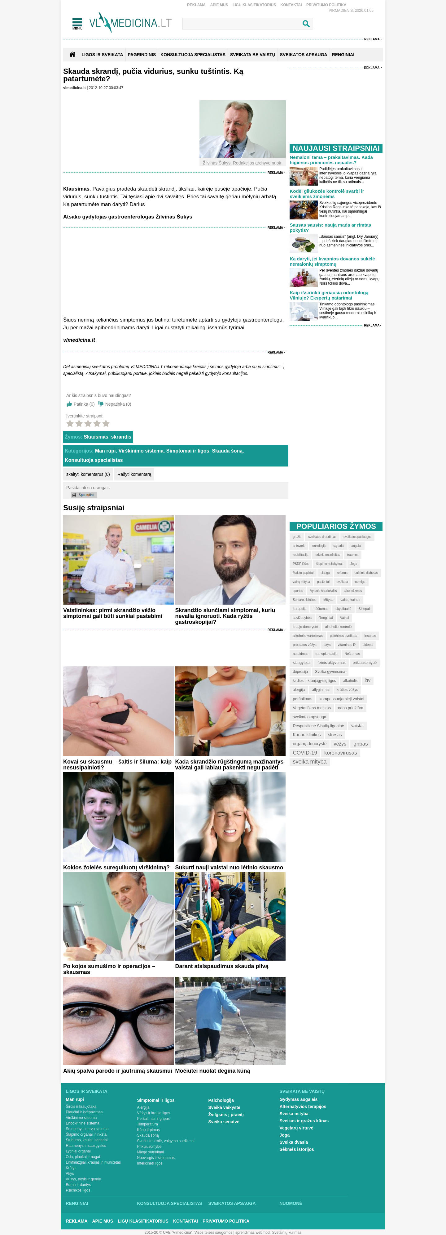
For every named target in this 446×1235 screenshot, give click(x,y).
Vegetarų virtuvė (296, 1127)
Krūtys (71, 1168)
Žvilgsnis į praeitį (226, 1114)
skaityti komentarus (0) (88, 474)
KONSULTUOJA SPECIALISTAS (192, 54)
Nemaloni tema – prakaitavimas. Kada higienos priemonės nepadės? (331, 160)
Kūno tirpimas (148, 1130)
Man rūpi (105, 450)
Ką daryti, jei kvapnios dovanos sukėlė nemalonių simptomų (332, 261)
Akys (70, 1173)
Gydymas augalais (299, 1099)
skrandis (121, 436)
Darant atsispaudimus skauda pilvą (221, 966)
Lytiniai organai (78, 1151)
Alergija (143, 1107)
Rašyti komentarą (134, 474)
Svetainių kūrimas (287, 1232)
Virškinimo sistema (141, 450)
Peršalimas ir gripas (153, 1118)
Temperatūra (147, 1124)
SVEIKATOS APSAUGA (303, 54)
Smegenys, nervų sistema (87, 1129)
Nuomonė (291, 1203)
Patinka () (84, 404)
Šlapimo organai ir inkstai (86, 1134)
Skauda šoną (227, 450)
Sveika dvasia (294, 1142)
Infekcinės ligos (150, 1163)
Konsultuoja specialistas (94, 460)
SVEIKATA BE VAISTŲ (252, 54)
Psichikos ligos (78, 1190)
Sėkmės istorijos (297, 1149)
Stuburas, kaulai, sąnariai (87, 1140)
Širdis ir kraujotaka (81, 1106)
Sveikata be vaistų (302, 1091)
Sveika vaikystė (224, 1107)
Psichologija (221, 1100)
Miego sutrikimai (150, 1152)
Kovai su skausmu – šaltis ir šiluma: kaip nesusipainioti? (117, 765)
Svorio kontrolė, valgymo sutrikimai (166, 1141)
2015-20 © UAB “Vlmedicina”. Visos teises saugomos (188, 1232)
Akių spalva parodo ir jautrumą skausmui (117, 1071)
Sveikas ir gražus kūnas (304, 1120)
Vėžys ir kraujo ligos (153, 1113)
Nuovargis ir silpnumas (156, 1158)
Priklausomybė (149, 1146)
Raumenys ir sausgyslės (86, 1145)
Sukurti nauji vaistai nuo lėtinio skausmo (229, 867)
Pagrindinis (142, 54)
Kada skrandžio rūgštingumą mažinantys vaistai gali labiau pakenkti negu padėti (229, 765)
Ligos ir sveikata (102, 54)
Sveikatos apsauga (232, 1203)
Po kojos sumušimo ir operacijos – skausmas (109, 969)
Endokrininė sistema (82, 1123)
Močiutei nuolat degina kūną (212, 1071)
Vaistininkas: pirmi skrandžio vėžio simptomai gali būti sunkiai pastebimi (112, 613)
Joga (285, 1135)
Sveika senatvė (223, 1121)
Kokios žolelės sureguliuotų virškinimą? (116, 867)
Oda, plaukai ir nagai (83, 1157)
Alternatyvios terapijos (303, 1106)
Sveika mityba (294, 1113)
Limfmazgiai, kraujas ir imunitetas (93, 1162)
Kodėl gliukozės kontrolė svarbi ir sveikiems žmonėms (327, 193)
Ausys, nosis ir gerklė (83, 1179)
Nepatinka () (118, 404)
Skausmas (96, 436)
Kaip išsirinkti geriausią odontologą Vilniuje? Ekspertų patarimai (329, 295)
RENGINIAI (343, 54)
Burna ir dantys (78, 1185)
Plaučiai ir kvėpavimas (84, 1112)
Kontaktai (291, 5)
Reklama (196, 5)
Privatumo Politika (326, 5)
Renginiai (77, 1203)
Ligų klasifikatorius (254, 5)
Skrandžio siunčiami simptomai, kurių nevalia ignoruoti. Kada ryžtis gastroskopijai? (225, 616)
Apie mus (219, 5)
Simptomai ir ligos (187, 450)
